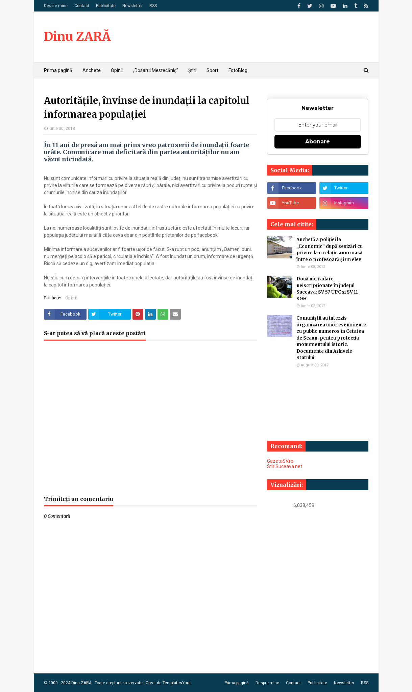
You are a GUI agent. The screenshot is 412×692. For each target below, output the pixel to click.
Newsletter (132, 5)
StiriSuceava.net (284, 466)
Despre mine (56, 5)
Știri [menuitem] (192, 70)
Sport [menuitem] (212, 70)
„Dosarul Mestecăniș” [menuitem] (155, 70)
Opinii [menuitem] (117, 70)
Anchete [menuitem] (91, 70)
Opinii (71, 297)
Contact (81, 5)
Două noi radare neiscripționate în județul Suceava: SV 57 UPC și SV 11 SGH (327, 289)
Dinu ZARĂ (77, 36)
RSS (153, 5)
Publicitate (106, 5)
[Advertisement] (150, 421)
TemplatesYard (177, 683)
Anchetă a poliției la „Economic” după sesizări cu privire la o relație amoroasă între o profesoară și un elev (329, 249)
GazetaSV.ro (280, 461)
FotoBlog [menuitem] (237, 70)
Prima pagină (236, 683)
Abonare (317, 141)
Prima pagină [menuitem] (58, 70)
